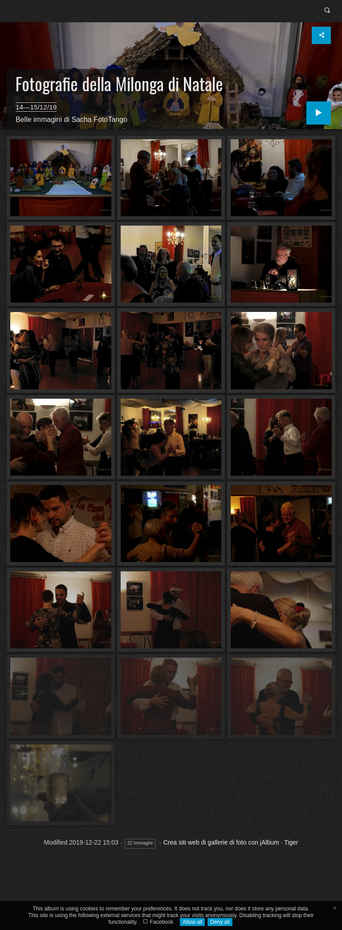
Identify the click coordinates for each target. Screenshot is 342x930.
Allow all (192, 922)
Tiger (291, 842)
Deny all (219, 922)
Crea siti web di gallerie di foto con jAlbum (221, 842)
